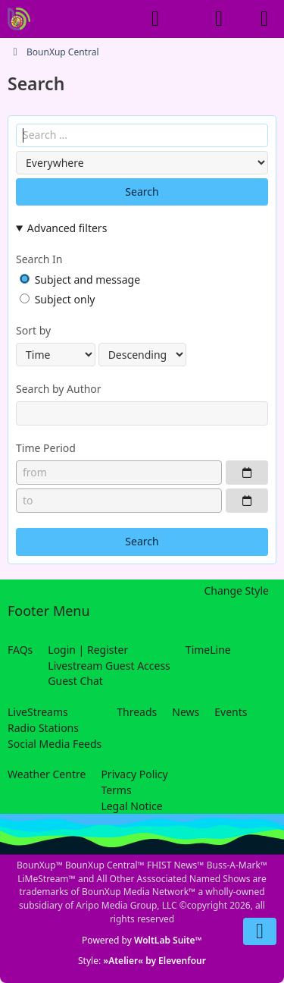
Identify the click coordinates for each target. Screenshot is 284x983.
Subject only (57, 299)
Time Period (46, 448)
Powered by (142, 940)
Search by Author (58, 389)
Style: (142, 960)
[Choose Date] (247, 472)
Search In (39, 259)
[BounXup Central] (19, 19)
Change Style (236, 590)
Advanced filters (67, 228)
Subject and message (80, 279)
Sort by (33, 330)
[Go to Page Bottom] (259, 931)
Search (141, 191)
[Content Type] (142, 162)
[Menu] (264, 19)
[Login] (219, 19)
